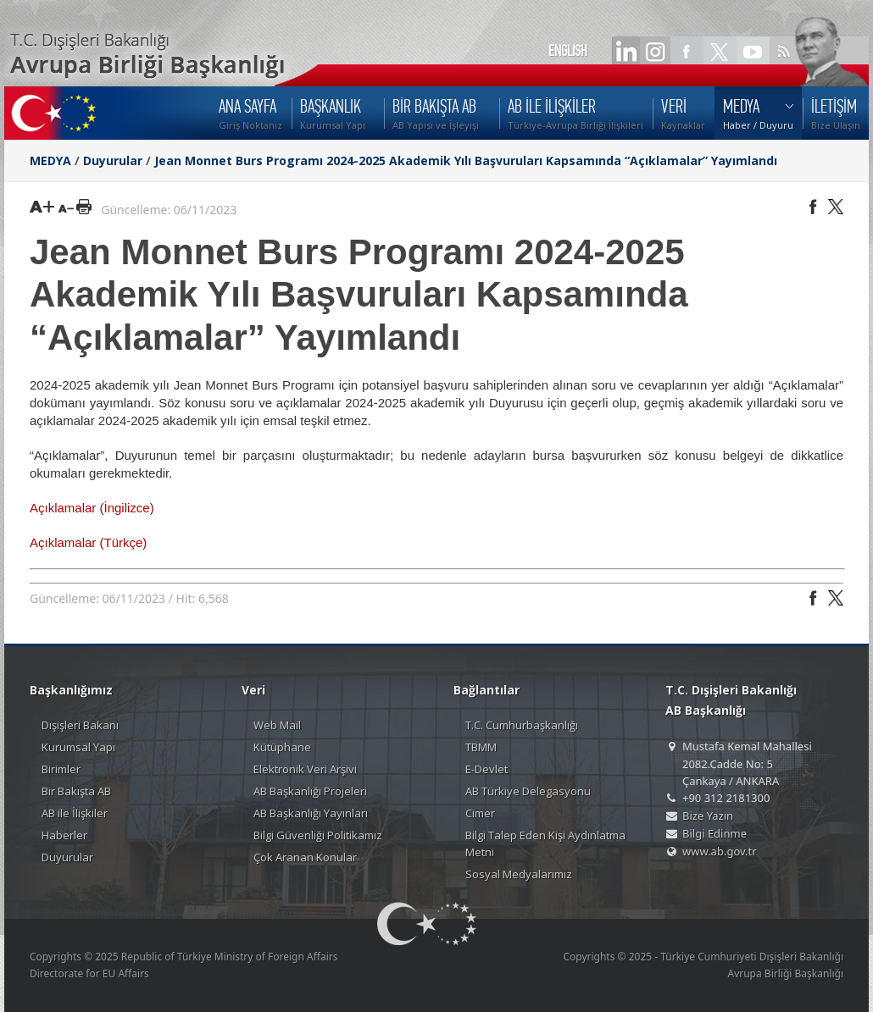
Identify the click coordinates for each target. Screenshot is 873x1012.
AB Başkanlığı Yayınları (310, 813)
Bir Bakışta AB (76, 791)
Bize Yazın (707, 815)
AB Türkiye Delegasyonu (528, 791)
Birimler (61, 769)
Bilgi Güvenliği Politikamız (317, 835)
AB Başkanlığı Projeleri (310, 791)
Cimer (480, 813)
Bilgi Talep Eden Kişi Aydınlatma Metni (545, 843)
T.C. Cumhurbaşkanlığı (521, 725)
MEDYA (50, 160)
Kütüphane (282, 747)
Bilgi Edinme (714, 833)
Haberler (64, 835)
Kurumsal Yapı (78, 747)
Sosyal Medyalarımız (518, 874)
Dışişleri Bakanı (80, 725)
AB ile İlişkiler (75, 813)
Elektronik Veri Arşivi (305, 769)
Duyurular (112, 160)
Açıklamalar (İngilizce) (92, 507)
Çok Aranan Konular (305, 857)
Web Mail (277, 725)
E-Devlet (486, 769)
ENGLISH (567, 50)
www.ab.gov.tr (719, 851)
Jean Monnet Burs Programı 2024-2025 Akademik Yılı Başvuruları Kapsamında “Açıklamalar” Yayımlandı (465, 160)
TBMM (481, 747)
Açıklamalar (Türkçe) (88, 542)
